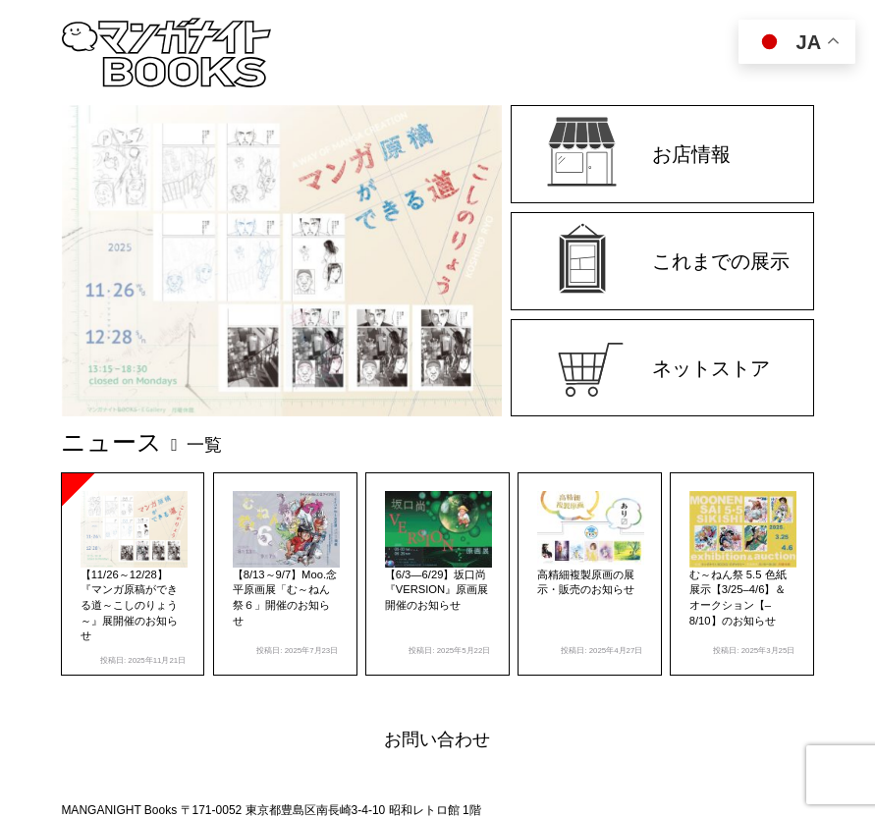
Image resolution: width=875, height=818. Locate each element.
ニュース (141, 442)
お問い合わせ (437, 739)
